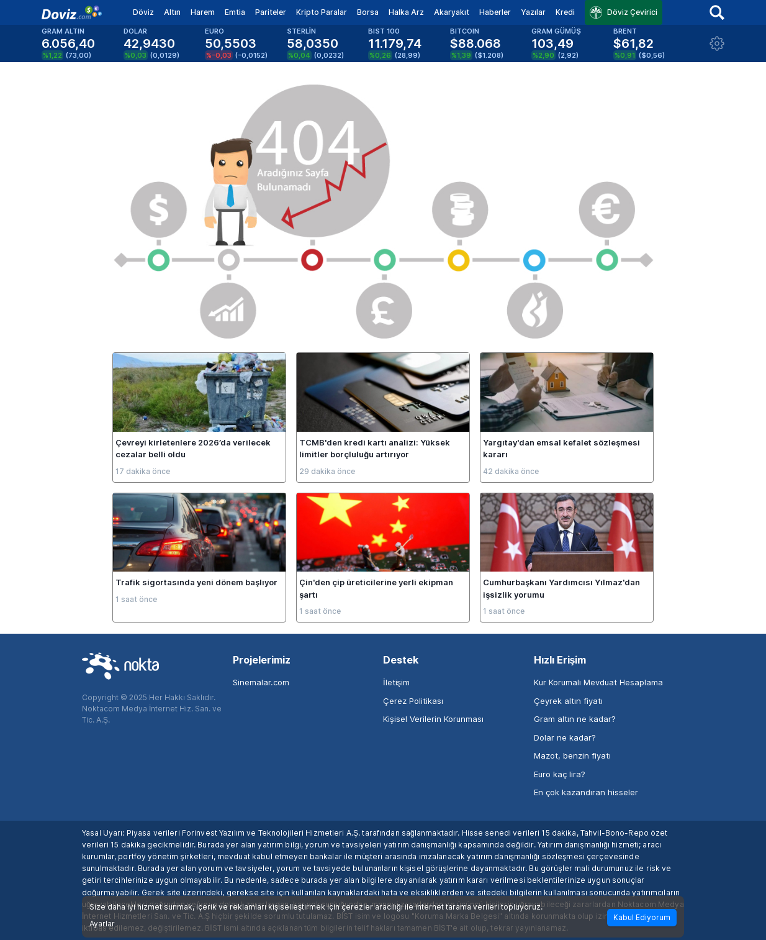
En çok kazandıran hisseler (586, 792)
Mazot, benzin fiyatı (572, 755)
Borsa (368, 12)
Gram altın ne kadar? (575, 719)
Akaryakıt (451, 12)
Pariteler (270, 12)
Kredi (565, 12)
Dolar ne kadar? (565, 737)
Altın (172, 12)
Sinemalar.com (261, 682)
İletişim (396, 682)
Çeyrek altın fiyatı (568, 701)
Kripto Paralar (321, 12)
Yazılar (533, 12)
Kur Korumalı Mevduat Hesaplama (598, 682)
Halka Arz (406, 12)
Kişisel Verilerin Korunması (433, 719)
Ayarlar (102, 924)
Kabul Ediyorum (641, 917)
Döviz (143, 12)
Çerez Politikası (413, 701)
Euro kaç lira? (559, 774)
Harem (203, 12)
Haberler (495, 12)
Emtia (235, 12)
